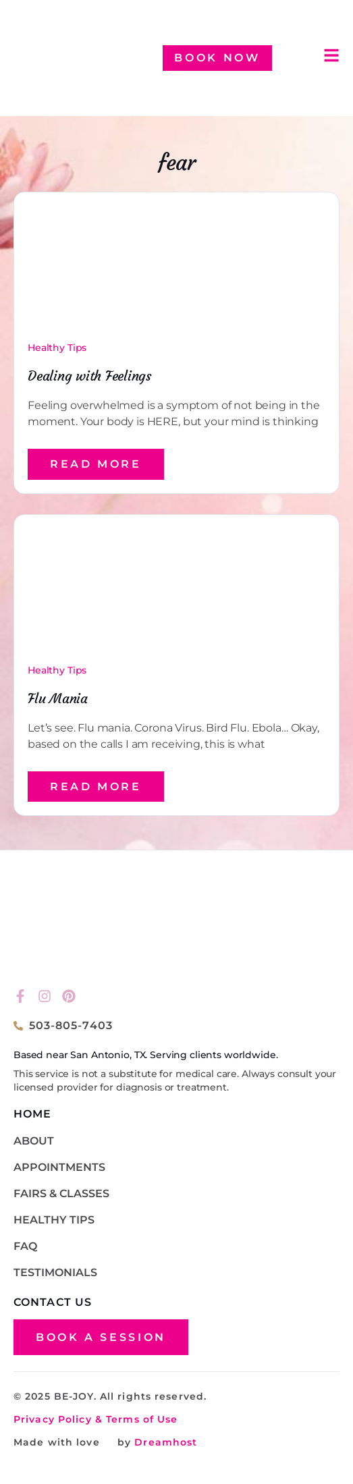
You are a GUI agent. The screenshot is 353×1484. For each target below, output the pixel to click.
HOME (32, 1113)
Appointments (59, 1167)
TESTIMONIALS (55, 1272)
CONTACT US (52, 1302)
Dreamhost (164, 1442)
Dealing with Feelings (89, 375)
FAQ (25, 1246)
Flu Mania (58, 698)
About (33, 1140)
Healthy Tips (57, 347)
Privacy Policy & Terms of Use (95, 1419)
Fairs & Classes (61, 1193)
